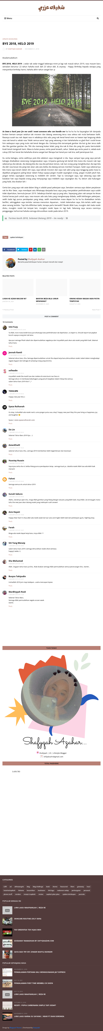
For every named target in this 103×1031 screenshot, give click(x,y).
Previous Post (9, 310)
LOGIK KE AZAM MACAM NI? (14, 298)
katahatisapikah (9, 890)
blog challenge (38, 887)
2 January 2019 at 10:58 (16, 515)
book (48, 887)
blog (28, 887)
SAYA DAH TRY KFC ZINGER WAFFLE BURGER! (33, 952)
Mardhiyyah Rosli (17, 591)
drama (55, 887)
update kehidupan (9, 39)
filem (72, 887)
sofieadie (13, 370)
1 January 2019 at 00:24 (16, 373)
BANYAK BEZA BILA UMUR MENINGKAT (47, 299)
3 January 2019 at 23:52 (16, 546)
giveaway (80, 887)
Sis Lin (12, 429)
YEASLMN (13, 391)
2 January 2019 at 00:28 (16, 463)
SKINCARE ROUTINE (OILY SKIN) (27, 918)
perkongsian (76, 890)
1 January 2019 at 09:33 (16, 432)
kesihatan (41, 890)
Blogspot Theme (15, 1028)
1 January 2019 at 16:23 (16, 448)
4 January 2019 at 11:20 (16, 563)
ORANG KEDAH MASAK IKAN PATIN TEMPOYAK (84, 299)
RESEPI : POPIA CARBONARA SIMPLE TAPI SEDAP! (35, 1005)
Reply (10, 346)
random (18, 894)
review (41, 894)
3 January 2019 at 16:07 (16, 530)
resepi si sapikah (29, 894)
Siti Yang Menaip (17, 543)
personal (87, 890)
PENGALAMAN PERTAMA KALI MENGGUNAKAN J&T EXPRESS (39, 972)
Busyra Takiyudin (17, 576)
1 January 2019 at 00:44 (16, 409)
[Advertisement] (47, 31)
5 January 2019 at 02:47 (16, 579)
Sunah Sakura (16, 494)
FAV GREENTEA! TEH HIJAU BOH (27, 930)
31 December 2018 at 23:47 (17, 355)
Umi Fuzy (13, 327)
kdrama (21, 890)
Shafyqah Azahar (15, 49)
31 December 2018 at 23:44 (17, 329)
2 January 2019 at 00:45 (16, 481)
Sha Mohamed (16, 561)
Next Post (95, 310)
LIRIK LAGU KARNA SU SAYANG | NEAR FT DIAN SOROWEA (39, 1016)
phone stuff (8, 894)
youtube (82, 894)
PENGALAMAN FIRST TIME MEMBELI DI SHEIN (33, 983)
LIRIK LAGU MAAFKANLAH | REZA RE (30, 907)
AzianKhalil (14, 445)
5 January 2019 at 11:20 (16, 594)
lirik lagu (51, 890)
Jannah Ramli (15, 352)
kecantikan (31, 890)
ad (10, 887)
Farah (11, 527)
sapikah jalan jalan (53, 894)
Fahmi (12, 478)
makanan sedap (63, 890)
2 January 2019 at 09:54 (16, 497)
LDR (5, 887)
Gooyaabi (36, 1028)
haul (88, 887)
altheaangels (19, 887)
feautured (64, 887)
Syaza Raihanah (17, 406)
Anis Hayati (14, 512)
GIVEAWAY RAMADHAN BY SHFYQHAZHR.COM (34, 941)
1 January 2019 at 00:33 (16, 394)
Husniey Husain (16, 460)
